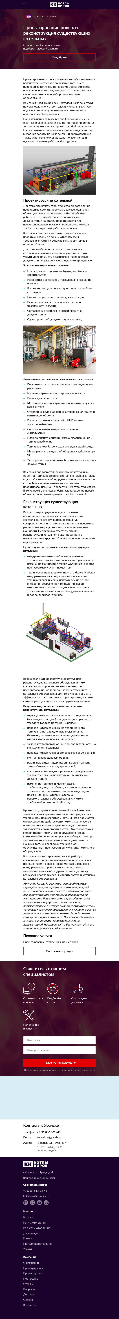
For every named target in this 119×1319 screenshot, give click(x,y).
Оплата (28, 1299)
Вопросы (29, 1289)
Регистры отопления (36, 1228)
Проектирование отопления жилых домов (50, 942)
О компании (31, 1263)
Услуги (27, 1249)
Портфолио (30, 1278)
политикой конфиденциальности (78, 1070)
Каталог (28, 1217)
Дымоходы (30, 1233)
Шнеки (27, 1238)
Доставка (29, 1294)
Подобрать (59, 57)
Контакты (29, 1305)
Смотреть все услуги (59, 951)
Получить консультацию (60, 1062)
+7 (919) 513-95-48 (48, 1132)
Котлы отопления (34, 1222)
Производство (32, 1273)
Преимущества (33, 1268)
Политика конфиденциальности (39, 1177)
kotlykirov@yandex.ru (50, 1137)
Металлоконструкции (37, 1243)
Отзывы (28, 1284)
